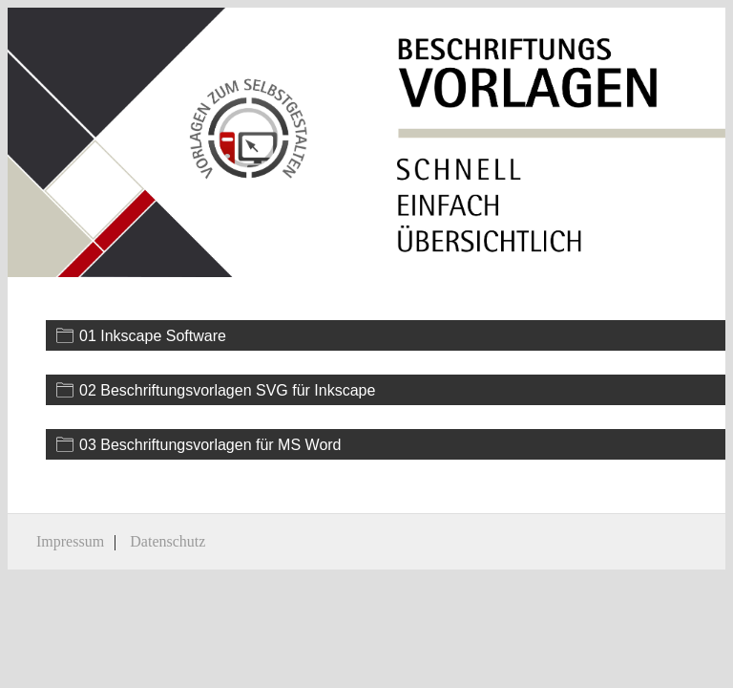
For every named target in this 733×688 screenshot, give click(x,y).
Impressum (70, 541)
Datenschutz (167, 541)
